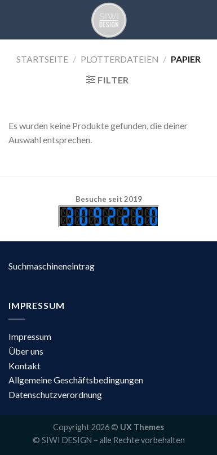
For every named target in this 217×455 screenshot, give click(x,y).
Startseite (42, 59)
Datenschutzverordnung (55, 394)
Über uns (25, 351)
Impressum (29, 336)
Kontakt (24, 365)
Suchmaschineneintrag (51, 265)
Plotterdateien (120, 59)
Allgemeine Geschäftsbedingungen (75, 379)
